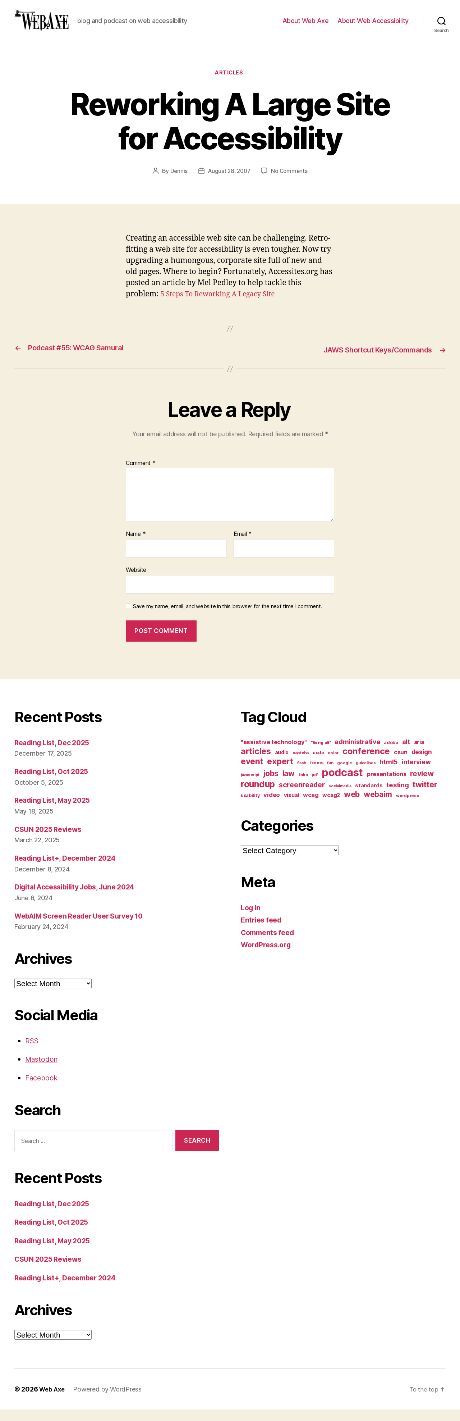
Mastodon (43, 1070)
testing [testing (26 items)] (397, 796)
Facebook (42, 1088)
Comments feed (270, 943)
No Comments (291, 183)
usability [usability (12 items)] (250, 806)
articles (229, 84)
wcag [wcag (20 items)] (311, 806)
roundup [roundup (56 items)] (258, 795)
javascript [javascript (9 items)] (250, 786)
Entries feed (263, 931)
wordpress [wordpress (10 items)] (407, 806)
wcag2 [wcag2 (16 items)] (331, 806)
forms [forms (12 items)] (316, 773)
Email (243, 545)
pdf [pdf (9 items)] (315, 786)
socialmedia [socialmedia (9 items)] (339, 797)
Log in (251, 918)
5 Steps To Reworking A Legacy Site (222, 306)
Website (136, 581)
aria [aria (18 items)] (419, 753)
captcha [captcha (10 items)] (301, 763)
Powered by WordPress (109, 1400)
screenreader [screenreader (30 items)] (302, 796)
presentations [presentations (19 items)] (386, 785)
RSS (32, 1051)
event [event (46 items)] (252, 772)
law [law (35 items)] (288, 784)
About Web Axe (305, 26)
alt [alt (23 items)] (406, 753)
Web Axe (52, 1400)
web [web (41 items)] (352, 805)
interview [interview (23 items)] (416, 773)
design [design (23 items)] (421, 763)
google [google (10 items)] (344, 773)
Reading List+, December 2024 (69, 869)
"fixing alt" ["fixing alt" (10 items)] (321, 753)
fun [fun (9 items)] (330, 774)
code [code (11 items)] (318, 763)
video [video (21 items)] (271, 806)
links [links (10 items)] (303, 785)
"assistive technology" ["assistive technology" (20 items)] (274, 753)
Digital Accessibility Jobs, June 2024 (81, 898)
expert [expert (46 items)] (280, 772)
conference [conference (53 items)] (366, 762)
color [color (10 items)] (333, 763)
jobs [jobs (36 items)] (271, 784)
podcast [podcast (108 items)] (342, 783)
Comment (141, 474)
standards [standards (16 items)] (369, 796)
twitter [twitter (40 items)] (425, 795)
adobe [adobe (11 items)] (391, 753)
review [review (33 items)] (421, 784)
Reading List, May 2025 (56, 811)
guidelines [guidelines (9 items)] (366, 774)
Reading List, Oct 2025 (54, 782)
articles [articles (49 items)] (256, 762)
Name (136, 545)
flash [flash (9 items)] (302, 774)
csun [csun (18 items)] (401, 763)
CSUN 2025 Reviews (51, 840)
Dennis (176, 183)
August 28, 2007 (228, 183)
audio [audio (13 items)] (282, 763)
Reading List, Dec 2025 (55, 753)
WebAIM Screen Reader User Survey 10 (85, 927)
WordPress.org (268, 956)
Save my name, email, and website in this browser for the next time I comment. (227, 617)
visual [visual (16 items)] (291, 806)
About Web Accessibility (373, 26)
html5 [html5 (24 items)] (389, 773)
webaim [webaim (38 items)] (378, 805)
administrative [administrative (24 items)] (357, 753)
